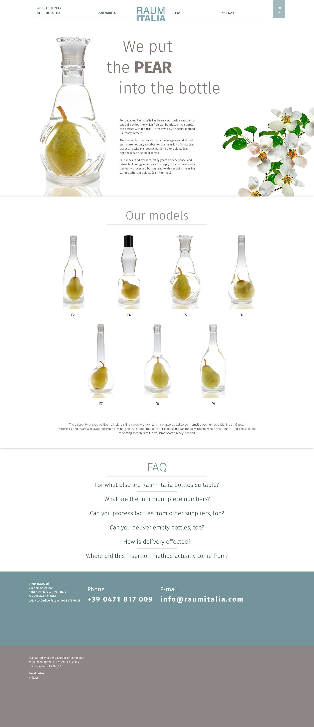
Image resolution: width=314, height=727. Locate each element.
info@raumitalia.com (202, 599)
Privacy (33, 677)
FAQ (177, 13)
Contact (228, 13)
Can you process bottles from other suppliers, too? (157, 513)
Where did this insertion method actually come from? (157, 556)
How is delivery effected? (157, 541)
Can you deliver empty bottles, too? (157, 527)
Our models (107, 13)
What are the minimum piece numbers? (157, 499)
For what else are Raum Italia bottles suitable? (157, 484)
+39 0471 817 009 (120, 599)
